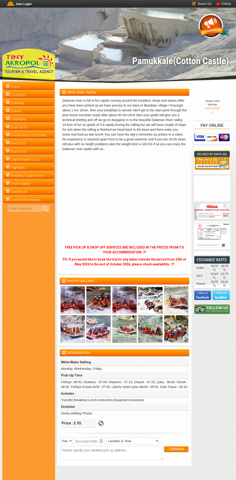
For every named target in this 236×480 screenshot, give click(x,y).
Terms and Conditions (204, 195)
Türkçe (223, 4)
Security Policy (209, 190)
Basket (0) (204, 4)
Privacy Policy (208, 186)
